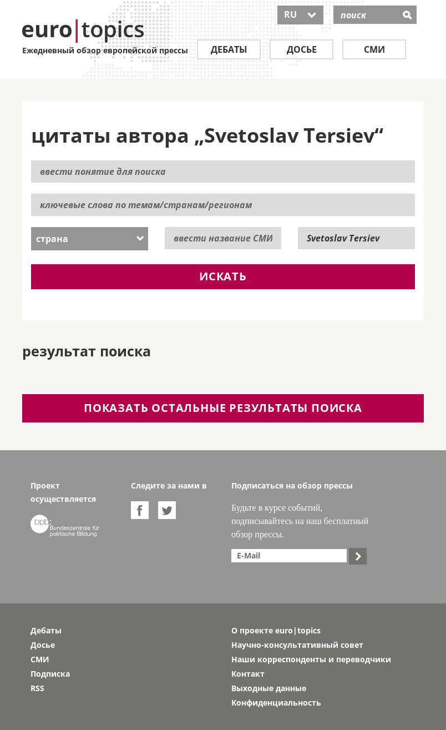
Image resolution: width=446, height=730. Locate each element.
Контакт (248, 673)
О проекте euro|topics (276, 630)
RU (300, 14)
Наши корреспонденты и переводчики (311, 659)
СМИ (374, 49)
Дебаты (229, 49)
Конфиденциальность (276, 702)
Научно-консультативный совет (297, 645)
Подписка (50, 673)
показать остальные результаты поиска (223, 407)
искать (223, 276)
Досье (302, 49)
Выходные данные (268, 688)
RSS (37, 688)
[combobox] (89, 238)
